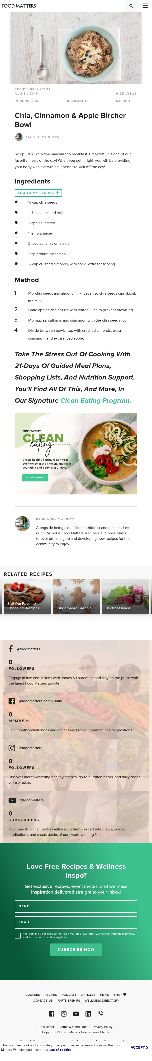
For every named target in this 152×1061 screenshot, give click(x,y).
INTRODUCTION (27, 101)
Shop (120, 995)
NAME (24, 906)
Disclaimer (46, 1027)
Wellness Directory (102, 1001)
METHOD (123, 101)
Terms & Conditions (73, 1027)
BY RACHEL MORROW (55, 519)
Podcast (69, 995)
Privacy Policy (103, 1027)
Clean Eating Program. (95, 401)
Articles (88, 995)
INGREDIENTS (78, 101)
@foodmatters (28, 649)
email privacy (126, 933)
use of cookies (60, 1050)
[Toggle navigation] (145, 6)
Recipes (51, 995)
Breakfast (40, 89)
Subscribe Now (76, 949)
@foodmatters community (40, 701)
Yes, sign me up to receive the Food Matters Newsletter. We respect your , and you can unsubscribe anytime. (79, 935)
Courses (32, 995)
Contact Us (43, 1001)
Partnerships (68, 1001)
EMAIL (24, 922)
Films (104, 995)
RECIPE (21, 89)
